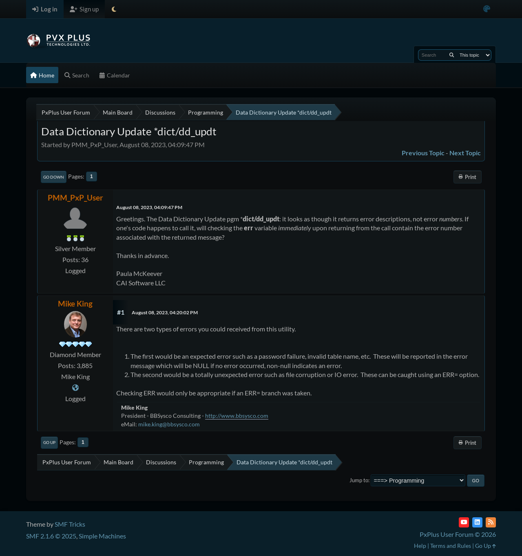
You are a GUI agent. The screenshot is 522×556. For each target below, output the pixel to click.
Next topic (465, 153)
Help (420, 545)
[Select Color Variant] (487, 9)
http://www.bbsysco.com (236, 415)
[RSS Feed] (491, 522)
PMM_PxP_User (75, 197)
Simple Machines (102, 536)
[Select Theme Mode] (114, 9)
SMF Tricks (70, 524)
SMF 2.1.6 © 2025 (51, 536)
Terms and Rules (450, 545)
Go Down (53, 176)
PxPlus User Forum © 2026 (458, 534)
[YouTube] (464, 522)
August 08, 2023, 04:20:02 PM (165, 312)
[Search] (451, 55)
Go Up (49, 442)
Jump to (358, 480)
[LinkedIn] (477, 522)
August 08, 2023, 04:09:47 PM (149, 207)
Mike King (75, 303)
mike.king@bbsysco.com (169, 424)
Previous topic (423, 153)
